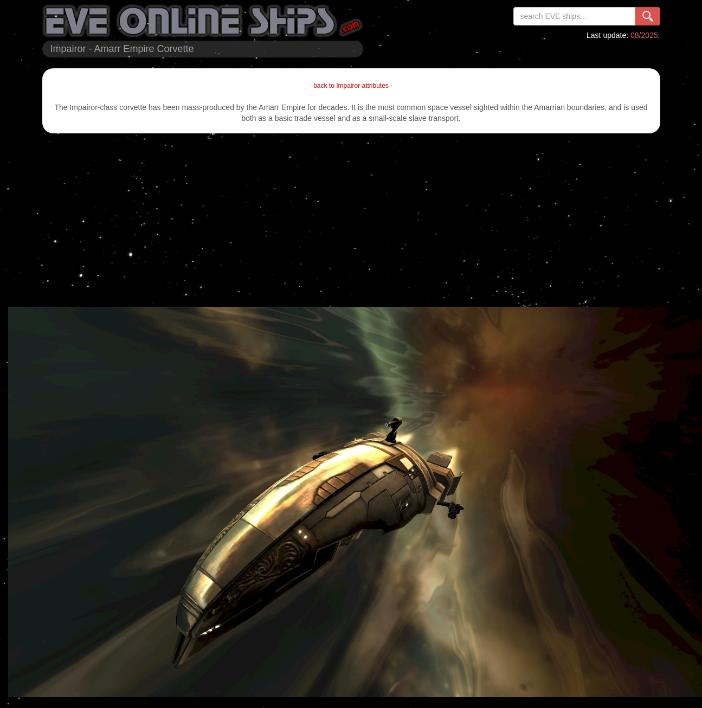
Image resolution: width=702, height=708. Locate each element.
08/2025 (644, 35)
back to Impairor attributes (351, 85)
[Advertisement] (351, 220)
